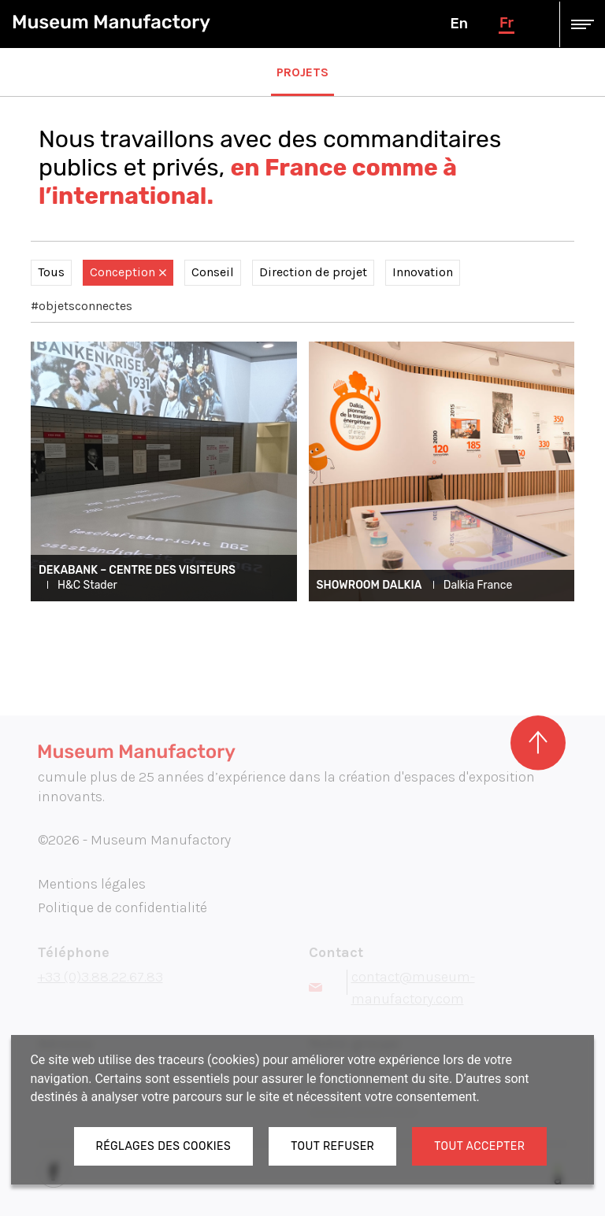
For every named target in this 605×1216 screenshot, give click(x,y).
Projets (302, 72)
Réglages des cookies (164, 1146)
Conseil (212, 271)
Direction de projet (313, 271)
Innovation (422, 271)
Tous (51, 271)
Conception (128, 271)
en (458, 23)
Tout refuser (332, 1146)
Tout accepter (479, 1146)
